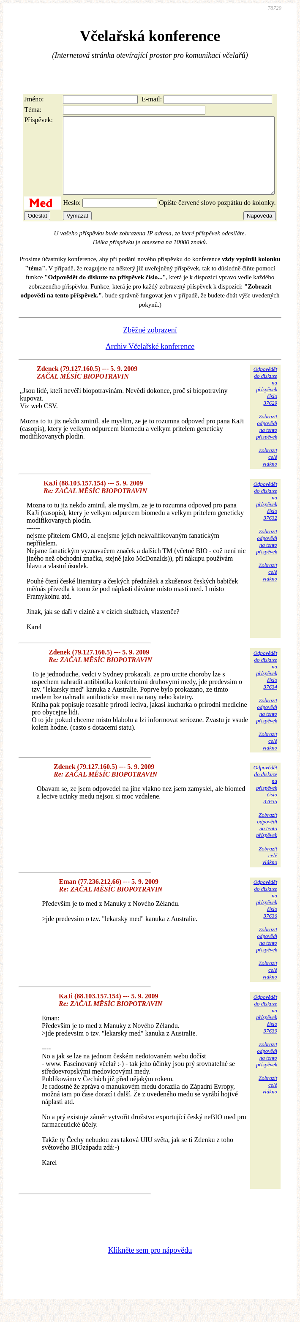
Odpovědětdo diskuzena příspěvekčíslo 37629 (265, 401)
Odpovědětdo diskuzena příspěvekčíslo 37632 (265, 516)
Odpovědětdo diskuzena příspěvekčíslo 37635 (265, 800)
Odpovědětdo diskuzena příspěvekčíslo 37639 (265, 1029)
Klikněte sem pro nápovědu (150, 1265)
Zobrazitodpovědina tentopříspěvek (266, 441)
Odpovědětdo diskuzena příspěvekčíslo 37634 (265, 685)
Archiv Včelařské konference (150, 361)
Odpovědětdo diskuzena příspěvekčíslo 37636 (265, 914)
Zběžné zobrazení (150, 345)
